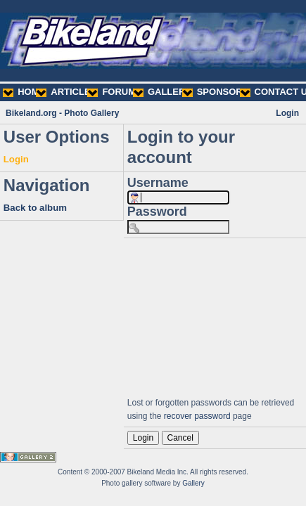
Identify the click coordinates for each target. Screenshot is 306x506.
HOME (24, 91)
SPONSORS (215, 91)
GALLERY (162, 91)
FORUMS (114, 91)
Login (287, 113)
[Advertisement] (215, 315)
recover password (197, 416)
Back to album (35, 207)
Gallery (193, 483)
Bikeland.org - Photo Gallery (62, 113)
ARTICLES (66, 91)
